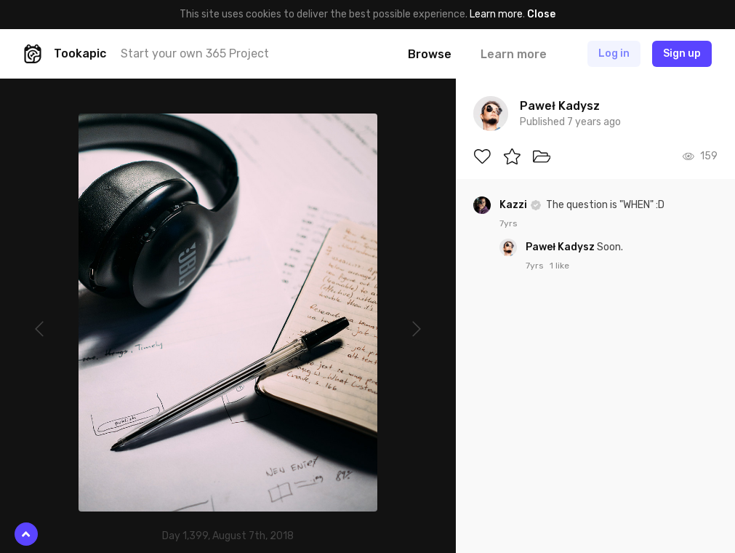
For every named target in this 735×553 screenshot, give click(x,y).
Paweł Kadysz (561, 247)
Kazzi (514, 205)
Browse (429, 54)
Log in (614, 53)
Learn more (496, 14)
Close (541, 14)
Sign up (682, 53)
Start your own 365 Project (195, 53)
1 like (559, 265)
